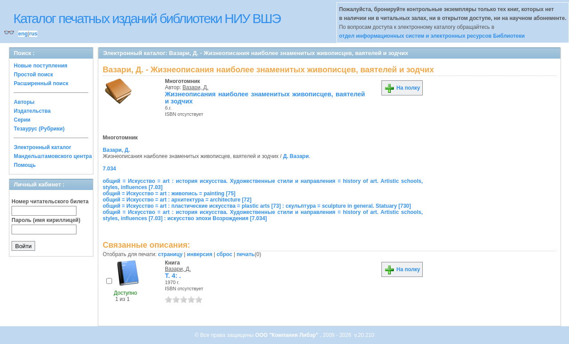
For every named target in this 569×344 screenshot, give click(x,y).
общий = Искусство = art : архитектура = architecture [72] (177, 200)
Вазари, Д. (195, 87)
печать (245, 254)
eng (23, 34)
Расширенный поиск (41, 83)
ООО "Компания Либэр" (287, 335)
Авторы (24, 102)
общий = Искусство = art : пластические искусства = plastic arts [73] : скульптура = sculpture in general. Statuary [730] (257, 206)
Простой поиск (33, 74)
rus (33, 34)
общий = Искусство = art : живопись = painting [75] (169, 193)
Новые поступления (41, 66)
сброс (224, 254)
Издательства (32, 111)
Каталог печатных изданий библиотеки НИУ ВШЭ (146, 18)
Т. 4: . (173, 275)
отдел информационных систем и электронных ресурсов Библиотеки (432, 36)
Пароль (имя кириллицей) (46, 220)
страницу (170, 254)
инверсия (199, 254)
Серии (22, 120)
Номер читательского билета (50, 201)
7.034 (109, 169)
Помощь (25, 165)
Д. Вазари (296, 156)
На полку (402, 88)
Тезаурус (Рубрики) (39, 129)
